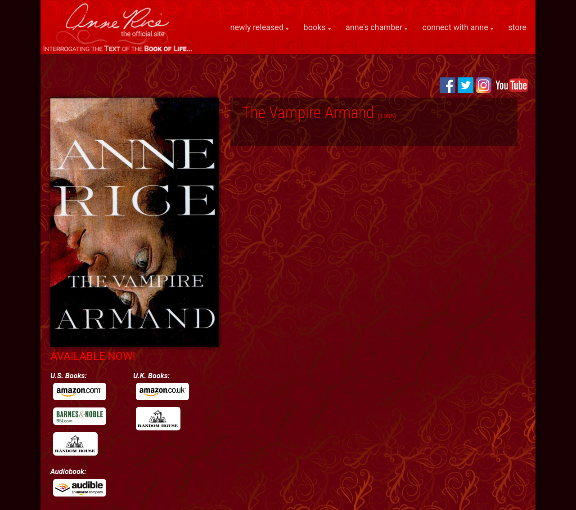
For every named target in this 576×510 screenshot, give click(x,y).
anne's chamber (374, 27)
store (517, 27)
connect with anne (455, 27)
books (315, 27)
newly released (257, 27)
